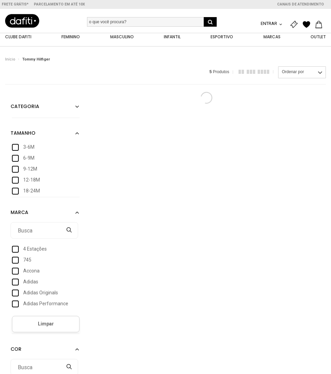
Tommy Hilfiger (36, 59)
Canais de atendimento (300, 4)
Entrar (269, 23)
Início (10, 59)
